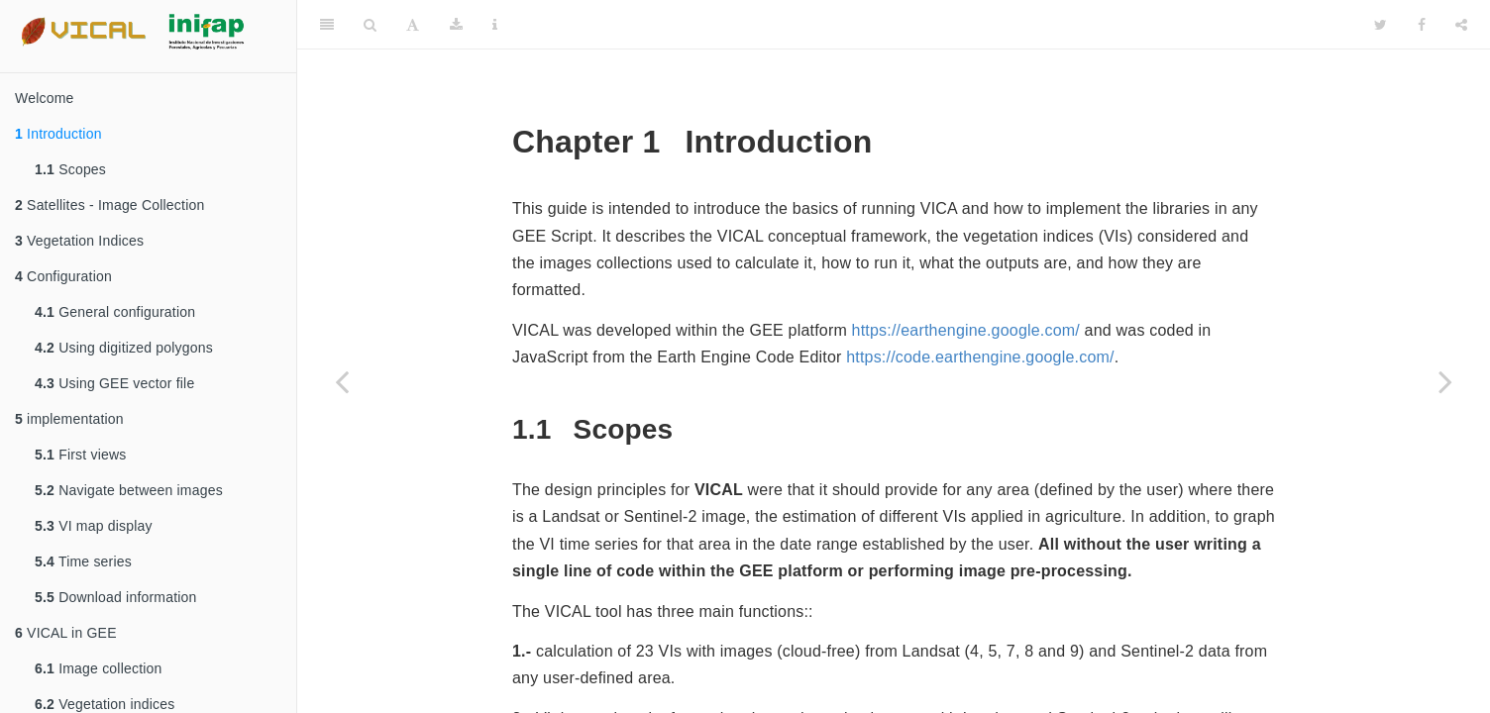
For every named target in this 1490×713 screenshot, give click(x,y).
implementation (69, 419)
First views (80, 454)
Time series (83, 561)
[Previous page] (341, 381)
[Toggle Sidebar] (327, 25)
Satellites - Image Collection (109, 205)
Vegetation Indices (79, 241)
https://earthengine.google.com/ (966, 330)
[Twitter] (1380, 25)
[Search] (370, 25)
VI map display (94, 526)
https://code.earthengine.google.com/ (980, 357)
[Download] (456, 25)
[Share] (1461, 25)
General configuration (115, 312)
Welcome (44, 98)
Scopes (70, 169)
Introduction (58, 134)
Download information (116, 597)
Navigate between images (129, 490)
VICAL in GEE (66, 633)
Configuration (63, 276)
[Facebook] (1421, 25)
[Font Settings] (412, 25)
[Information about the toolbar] (495, 25)
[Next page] (1445, 381)
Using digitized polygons (124, 348)
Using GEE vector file (114, 383)
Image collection (98, 668)
